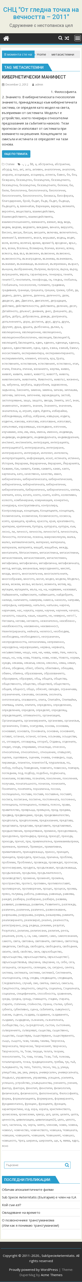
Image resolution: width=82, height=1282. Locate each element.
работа (29, 894)
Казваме (7, 468)
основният (67, 731)
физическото (28, 1093)
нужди (6, 663)
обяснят (41, 689)
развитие (37, 904)
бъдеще (64, 201)
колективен (68, 495)
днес (48, 311)
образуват (26, 678)
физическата (10, 1093)
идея (36, 411)
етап (75, 364)
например (24, 605)
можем (15, 584)
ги (50, 280)
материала (58, 542)
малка (71, 537)
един (39, 343)
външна (7, 269)
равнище (55, 894)
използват (63, 421)
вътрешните (10, 274)
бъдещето (8, 206)
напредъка (9, 605)
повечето (46, 768)
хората (43, 1109)
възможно (63, 253)
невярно (59, 615)
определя (27, 710)
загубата (26, 385)
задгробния (41, 385)
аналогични (52, 169)
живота (63, 374)
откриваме (29, 747)
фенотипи (45, 1088)
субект (68, 1004)
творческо (59, 1046)
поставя (38, 794)
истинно (73, 458)
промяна (57, 878)
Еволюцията (26, 343)
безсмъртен (24, 180)
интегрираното (12, 453)
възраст (73, 264)
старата (64, 999)
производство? (11, 878)
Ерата (60, 358)
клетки (75, 489)
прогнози (70, 862)
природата (24, 857)
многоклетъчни (32, 573)
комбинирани (23, 500)
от (3, 741)
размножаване (55, 909)
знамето (25, 406)
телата (48, 1051)
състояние (63, 1025)
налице (7, 600)
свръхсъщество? (57, 957)
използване (48, 421)
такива (44, 1041)
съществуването (63, 1035)
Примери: (36, 846)
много (16, 573)
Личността (9, 537)
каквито (46, 468)
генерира (55, 274)
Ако (15, 169)
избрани (39, 416)
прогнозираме (11, 867)
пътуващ (17, 894)
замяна (47, 390)
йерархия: (54, 463)
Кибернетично (35, 489)
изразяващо (27, 426)
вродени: (61, 243)
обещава (67, 668)
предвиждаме (24, 815)
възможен (32, 253)
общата (47, 678)
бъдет (53, 201)
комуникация (43, 500)
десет (72, 306)
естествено (64, 364)
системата (20, 972)
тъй (72, 1062)
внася (37, 238)
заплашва (70, 390)
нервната (58, 647)
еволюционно (51, 332)
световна (27, 941)
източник (60, 426)
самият (43, 936)
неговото (32, 621)
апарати (7, 175)
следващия (65, 978)
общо (30, 689)
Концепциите (49, 510)
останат (31, 736)
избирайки (59, 411)
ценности (8, 1119)
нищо (6, 657)
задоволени (59, 385)
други (65, 322)
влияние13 (9, 238)
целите (64, 1114)
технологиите (11, 1056)
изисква (19, 421)
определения (11, 710)
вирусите (67, 227)
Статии (9, 164)
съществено (60, 1030)
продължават (45, 867)
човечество (21, 1130)
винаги (54, 227)
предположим (28, 820)
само (52, 936)
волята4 (25, 243)
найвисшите (46, 594)
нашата (21, 615)
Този (47, 1056)
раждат (6, 899)
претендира (28, 836)
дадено (7, 295)
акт (21, 169)
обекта (39, 668)
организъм (71, 720)
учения (72, 1083)
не (50, 615)
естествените (10, 364)
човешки (8, 1135)
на (45, 589)
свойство (26, 951)
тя (21, 1067)
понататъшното (26, 783)
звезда (48, 400)
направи (73, 600)
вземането (38, 222)
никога (71, 652)
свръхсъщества (12, 957)
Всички (49, 248)
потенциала (9, 804)
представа (66, 820)
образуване (9, 678)
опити (19, 705)
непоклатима (36, 642)
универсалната (68, 1072)
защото (37, 400)
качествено (31, 474)
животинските (11, 379)
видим (6, 227)
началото (8, 615)
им (26, 432)
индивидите (25, 437)
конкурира (9, 505)
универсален (47, 1072)
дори (26, 322)
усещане (53, 1077)
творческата (10, 1046)
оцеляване (20, 757)
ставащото (39, 999)
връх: (72, 243)
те (21, 1051)
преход (42, 836)
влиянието (25, 238)
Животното (45, 379)
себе (64, 962)
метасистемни (69, 552)
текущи (37, 1051)
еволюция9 (9, 343)
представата (10, 825)
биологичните (11, 196)
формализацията (24, 1098)
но (13, 657)
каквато (25, 468)
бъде (44, 201)
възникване (64, 259)
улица (64, 1067)
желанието (41, 369)
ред (25, 925)
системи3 (48, 972)
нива (47, 652)
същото (16, 1041)
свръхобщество (51, 951)
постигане (20, 799)
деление (62, 306)
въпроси (53, 269)
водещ (61, 238)
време (36, 243)
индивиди (8, 437)
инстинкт (8, 442)
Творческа (57, 1041)
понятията (24, 789)
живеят (6, 374)
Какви (36, 468)
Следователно (11, 983)
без (74, 175)
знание (37, 406)
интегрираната (35, 447)
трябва (58, 1062)
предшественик (12, 831)
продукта (29, 867)
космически (29, 516)
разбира (18, 899)
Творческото (10, 1051)
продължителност (49, 873)
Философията (68, 1093)
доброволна (30, 316)
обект (29, 668)
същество (8, 1035)
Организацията (12, 720)
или (20, 432)
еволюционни (31, 332)
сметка (44, 983)
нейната (32, 631)
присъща (39, 857)
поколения (70, 778)
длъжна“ (24, 311)
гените (67, 274)
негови (20, 621)
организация (51, 715)
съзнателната (54, 1020)
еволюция (45, 337)
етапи (5, 369)
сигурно (57, 967)
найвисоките (28, 594)
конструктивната (29, 505)
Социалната (71, 988)
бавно (61, 175)
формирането (63, 1098)
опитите (30, 705)
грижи (60, 290)
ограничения (11, 694)
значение (65, 406)
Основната (38, 731)
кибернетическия (60, 479)
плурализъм (57, 762)
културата (50, 526)
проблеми (9, 862)
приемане (8, 846)
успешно (8, 1083)
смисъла (67, 983)
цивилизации (25, 1119)
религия (53, 930)
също (5, 1041)
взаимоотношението (16, 222)
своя (37, 951)
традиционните (42, 1062)
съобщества (10, 1025)
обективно (52, 668)
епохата (43, 358)
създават (7, 1020)
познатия (38, 778)
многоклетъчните (55, 573)
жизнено (72, 379)
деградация (58, 301)
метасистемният (34, 558)
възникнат (41, 264)
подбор (29, 773)
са (28, 936)
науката (28, 610)
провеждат (56, 862)
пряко (6, 894)
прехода (66, 836)
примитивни (53, 846)
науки (39, 610)
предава (64, 810)
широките (45, 1140)
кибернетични (55, 484)
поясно (55, 804)
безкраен (8, 180)
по (68, 762)
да (76, 290)
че (24, 1125)
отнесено (58, 747)
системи (34, 972)
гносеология (27, 285)
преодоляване (67, 831)
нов (19, 657)
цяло (61, 1119)
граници (23, 290)
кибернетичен (11, 479)
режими (45, 925)
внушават (49, 238)
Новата (35, 657)
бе (68, 175)
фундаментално (12, 1104)
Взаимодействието (14, 217)
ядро (75, 1140)
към (72, 526)
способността (46, 993)
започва (7, 395)
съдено (18, 1014)
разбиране (33, 899)
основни (52, 731)
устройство (22, 1083)
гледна (57, 280)
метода (16, 568)
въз (22, 253)
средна (16, 999)
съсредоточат (35, 1025)
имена (41, 432)
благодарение (11, 201)
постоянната (50, 799)
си (49, 967)
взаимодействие (43, 211)
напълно (39, 605)
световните (42, 941)
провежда (40, 862)
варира (56, 206)
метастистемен (56, 558)
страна (47, 1004)
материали (9, 547)
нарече (64, 605)
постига (7, 799)
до (70, 311)
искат (49, 458)
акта (28, 169)
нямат (71, 663)
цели (55, 1114)
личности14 (51, 531)
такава (34, 1041)
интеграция (41, 442)
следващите (48, 978)
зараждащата (50, 395)
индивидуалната (45, 437)
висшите (39, 232)
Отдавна (54, 741)
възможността (11, 259)
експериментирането (59, 353)
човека (72, 1125)
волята (14, 243)
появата (43, 804)
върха (64, 269)
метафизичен (28, 563)
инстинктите (24, 442)
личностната (69, 531)
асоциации (21, 175)
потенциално (28, 804)
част (4, 1125)
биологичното (32, 196)
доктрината (58, 316)
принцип (62, 852)
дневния (37, 311)
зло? (68, 400)
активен (37, 169)
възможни (47, 253)
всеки (11, 248)
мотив (62, 584)
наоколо (60, 600)
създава (29, 1014)
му (69, 584)
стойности (34, 1004)
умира (33, 1072)
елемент (30, 358)
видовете (29, 227)
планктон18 (39, 762)
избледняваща (11, 416)
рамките (67, 915)
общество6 (44, 684)
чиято (41, 1125)
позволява (24, 778)
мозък (26, 584)
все (4, 248)
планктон (24, 762)
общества (60, 678)
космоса (64, 516)
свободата (37, 946)
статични (20, 1004)
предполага (9, 820)
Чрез (21, 1140)
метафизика (10, 563)
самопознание (67, 936)
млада (6, 573)
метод (6, 568)
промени (29, 878)
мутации (7, 589)
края (52, 521)
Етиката (16, 369)
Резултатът (9, 930)
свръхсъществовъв (14, 962)
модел (49, 579)
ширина (31, 1140)
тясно (46, 1067)
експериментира (33, 353)
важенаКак (27, 206)
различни (22, 909)
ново (54, 657)
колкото (7, 500)
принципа (8, 857)
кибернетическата (35, 479)
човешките (22, 1135)
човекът (7, 1130)
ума (25, 1072)
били (5, 190)
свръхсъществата (34, 957)
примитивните (11, 852)
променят (43, 878)
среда (6, 999)
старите (7, 1004)
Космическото (48, 516)
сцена (34, 1009)
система (7, 972)
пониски (43, 783)
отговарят (13, 741)
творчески (26, 1046)
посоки (55, 789)
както (65, 468)
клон (18, 495)
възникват (8, 264)
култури (63, 526)
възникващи (25, 264)
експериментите (12, 358)
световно (57, 941)
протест (27, 883)
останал (18, 736)
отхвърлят (63, 752)
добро (16, 316)
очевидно (58, 757)
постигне (35, 799)
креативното (65, 521)
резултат (58, 925)
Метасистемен (28, 552)
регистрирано (11, 925)
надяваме (55, 589)
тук (67, 1062)
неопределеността (14, 642)
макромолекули (54, 537)
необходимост (30, 636)
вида (67, 222)
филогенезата (48, 1093)
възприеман (58, 264)
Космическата (11, 516)
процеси (59, 888)
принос (50, 852)
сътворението (11, 1030)
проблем (66, 857)
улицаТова (9, 1072)
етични (27, 369)
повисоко (60, 768)
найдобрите (64, 594)
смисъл (55, 983)
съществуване (42, 1035)
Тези (28, 1051)
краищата (17, 521)
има (32, 432)
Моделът (73, 579)
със (21, 1025)
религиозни (38, 930)
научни (49, 610)
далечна (39, 295)
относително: (29, 752)
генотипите (23, 280)
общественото (11, 684)
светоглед (71, 941)
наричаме (8, 610)
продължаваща (66, 867)
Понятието (9, 789)
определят (43, 710)
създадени (22, 1020)
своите (6, 951)
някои (40, 663)
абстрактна (45, 164)
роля (19, 936)
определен (44, 705)
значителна (9, 411)
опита (42, 699)
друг (48, 322)
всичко (60, 248)
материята (25, 547)
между (63, 547)
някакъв (29, 663)
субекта (7, 1009)
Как (16, 468)
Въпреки (40, 269)
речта (64, 930)
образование (33, 673)
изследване (44, 426)
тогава (38, 1056)
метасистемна (49, 552)
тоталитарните (11, 1062)
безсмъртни (27, 185)
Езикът (74, 348)
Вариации (42, 206)
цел (48, 1114)
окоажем (41, 694)
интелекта (60, 453)
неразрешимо (28, 647)
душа (17, 327)
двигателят (42, 301)
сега (71, 962)
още (69, 757)
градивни (58, 285)
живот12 (39, 374)
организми (55, 720)
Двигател (27, 301)
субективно (21, 1009)
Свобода (22, 946)
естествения (28, 364)
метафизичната (68, 563)
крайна (30, 521)
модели (61, 579)
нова (26, 657)
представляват (61, 825)
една (36, 348)
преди (38, 815)
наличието (20, 600)
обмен (6, 673)
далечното (53, 295)
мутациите (21, 589)
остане (41, 736)
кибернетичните (13, 489)
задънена (8, 390)
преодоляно (10, 836)
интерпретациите (13, 458)
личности (35, 531)
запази (58, 390)
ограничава (68, 689)
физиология (62, 1088)
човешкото (9, 1140)
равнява (68, 894)
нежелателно (49, 621)
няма (62, 663)
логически (24, 537)
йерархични (38, 463)
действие (8, 306)
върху (73, 269)
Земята (58, 400)
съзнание (37, 1020)
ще (56, 1140)
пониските (58, 783)
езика (53, 348)
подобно (42, 773)
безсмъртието (60, 180)
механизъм (30, 568)
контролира (49, 505)
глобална (70, 280)
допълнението (11, 322)
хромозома (9, 1114)
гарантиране (38, 274)
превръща (28, 810)
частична (15, 1125)
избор (27, 416)
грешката (37, 290)
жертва (54, 369)
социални (8, 993)
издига (64, 416)
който (55, 495)
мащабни (51, 547)
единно (7, 348)
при (28, 841)
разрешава (9, 915)
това (29, 1056)
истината (60, 458)
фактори (18, 1088)
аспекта (50, 175)
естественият (46, 364)
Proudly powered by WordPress (33, 1269)
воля (5, 243)
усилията (67, 1077)
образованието (54, 673)
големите (44, 285)
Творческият (43, 1046)
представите (43, 825)
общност (19, 689)
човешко (68, 1135)
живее (65, 369)
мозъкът (37, 584)
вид (60, 222)
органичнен (10, 726)
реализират (32, 920)
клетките (7, 495)
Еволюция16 (61, 337)
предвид (7, 815)
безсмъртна (10, 185)
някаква (17, 663)
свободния (70, 946)
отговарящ (28, 741)
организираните (35, 720)
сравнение (64, 993)
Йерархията (71, 463)
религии (23, 930)
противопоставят (59, 883)
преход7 (54, 836)
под (20, 773)
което (37, 495)
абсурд (6, 169)
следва (34, 978)
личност (22, 531)
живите (17, 374)
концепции (31, 510)
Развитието (52, 904)
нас (19, 610)
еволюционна (11, 332)
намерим (35, 600)
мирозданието (49, 568)
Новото (63, 657)
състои (49, 1025)
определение (62, 705)
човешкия (37, 1135)
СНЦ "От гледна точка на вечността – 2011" (41, 13)
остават (7, 736)
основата (23, 731)
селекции (39, 967)
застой (65, 395)
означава (27, 694)
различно (37, 909)
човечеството (39, 1130)
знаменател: (10, 406)
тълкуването (10, 1067)
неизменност (49, 626)
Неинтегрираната (13, 631)
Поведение (31, 768)
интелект (46, 453)
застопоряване (12, 400)
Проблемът (24, 862)
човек (62, 1125)
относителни (10, 752)
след (25, 978)
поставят (65, 794)
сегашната (9, 967)
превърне (43, 810)
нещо (26, 652)
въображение (23, 269)
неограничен (50, 636)
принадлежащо (33, 852)
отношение (48, 752)
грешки (49, 290)
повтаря (73, 768)
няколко (51, 663)
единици (61, 343)
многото (29, 579)
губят (69, 290)
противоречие (31, 888)
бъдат (35, 201)
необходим (61, 631)
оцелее (6, 757)
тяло (27, 1067)
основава (62, 726)
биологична (18, 190)
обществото (61, 684)
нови (45, 657)
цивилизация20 (45, 1119)
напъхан (52, 605)
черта (31, 1125)
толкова (64, 1056)
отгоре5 (42, 741)
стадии (52, 999)
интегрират (31, 453)
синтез (69, 967)
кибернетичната (33, 484)
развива (61, 899)
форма (6, 1098)
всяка (69, 248)
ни (40, 652)
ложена (38, 537)
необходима (10, 636)
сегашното (24, 967)
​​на (40, 589)
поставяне (51, 794)
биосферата (65, 196)
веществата (23, 211)
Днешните (60, 311)
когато (27, 495)
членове (51, 1125)
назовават (69, 589)
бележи (63, 185)
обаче (6, 668)
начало (74, 610)
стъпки (57, 1004)
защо (26, 400)
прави (66, 804)
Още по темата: (16, 154)
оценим (34, 757)
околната (55, 694)
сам (34, 936)
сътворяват (29, 1030)
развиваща (22, 904)
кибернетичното (58, 489)
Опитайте (54, 699)
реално (46, 920)
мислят (65, 568)
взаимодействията (40, 217)
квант (57, 474)
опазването (29, 699)
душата (27, 327)
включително (68, 232)
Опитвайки (69, 699)
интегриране (55, 447)
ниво (55, 652)
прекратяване (33, 831)
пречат (19, 841)
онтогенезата (11, 699)
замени (35, 390)
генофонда (39, 280)
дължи (55, 327)
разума (39, 915)
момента (50, 584)
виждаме (42, 227)
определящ (58, 710)
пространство (11, 883)
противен (39, 883)
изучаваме (9, 432)
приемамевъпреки (66, 841)
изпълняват (9, 426)
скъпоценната (11, 978)
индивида (65, 432)
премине (50, 831)
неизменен (31, 626)
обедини (18, 668)
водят (70, 238)
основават (8, 731)
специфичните (26, 993)
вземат (51, 222)
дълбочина (41, 327)
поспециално (10, 794)
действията (47, 306)
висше (17, 232)
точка (26, 1062)
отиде (16, 747)
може (5, 584)
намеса (48, 600)
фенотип (31, 1088)
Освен (24, 726)
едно (45, 348)
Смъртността (10, 988)
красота (42, 521)
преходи (7, 841)
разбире (48, 899)
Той (54, 1056)
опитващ (7, 705)
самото (6, 941)
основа (49, 726)
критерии (8, 526)
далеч (17, 295)
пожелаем (8, 778)
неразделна (10, 647)
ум (19, 1072)
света (16, 941)
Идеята (45, 411)
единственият (23, 348)
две (17, 301)
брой (26, 201)
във (16, 253)
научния (61, 610)
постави (26, 794)
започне (19, 395)
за (3, 385)
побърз (17, 768)
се (57, 962)
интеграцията (59, 442)
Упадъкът (8, 1077)
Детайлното (10, 311)
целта (74, 1114)
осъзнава (54, 736)
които (46, 495)
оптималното (32, 715)
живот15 (51, 374)
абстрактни (62, 164)
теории (58, 1051)
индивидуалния (68, 437)
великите (68, 206)
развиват (8, 904)
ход (26, 1109)
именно (52, 432)
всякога (7, 253)
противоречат (11, 888)
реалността (60, 920)
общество (29, 684)
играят (27, 411)
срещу (27, 999)
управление (23, 1077)
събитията (46, 1009)
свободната (53, 946)
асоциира (37, 175)
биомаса (49, 196)
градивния (9, 290)
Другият (7, 327)
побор (6, 768)
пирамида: (9, 762)
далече (27, 295)
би (71, 185)
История (7, 463)
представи (26, 825)
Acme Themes (52, 1275)
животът (59, 379)
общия (6, 689)
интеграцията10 (12, 447)
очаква (45, 757)
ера (52, 358)
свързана (34, 962)
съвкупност (62, 1009)
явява (66, 1140)
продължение (11, 873)
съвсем (6, 1014)
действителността (27, 306)
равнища (41, 894)
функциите (45, 1104)
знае (76, 400)
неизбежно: (67, 621)
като (20, 474)
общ (37, 678)
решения (8, 936)
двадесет (7, 301)
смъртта (42, 988)
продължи (29, 873)
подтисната (57, 773)
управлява (39, 1077)
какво (56, 468)
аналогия (68, 169)
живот (28, 374)
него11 (71, 615)
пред (54, 810)
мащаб (38, 547)
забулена (13, 385)
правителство (10, 810)
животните (29, 379)
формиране (45, 1098)
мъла (33, 589)
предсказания (48, 820)
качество (46, 474)
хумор (40, 1114)
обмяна (17, 673)
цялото (70, 1119)
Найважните (10, 594)
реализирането (12, 920)
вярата (24, 274)
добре (6, 316)
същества (44, 1030)
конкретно (61, 500)
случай (26, 983)
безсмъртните (46, 185)
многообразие (12, 579)
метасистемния (12, 558)
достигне (37, 322)
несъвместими (11, 652)
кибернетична (11, 484)
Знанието (50, 406)
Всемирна (36, 248)
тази (25, 1041)
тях (54, 1067)
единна (74, 343)
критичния (23, 526)
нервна (45, 647)
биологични (57, 190)
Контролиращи (12, 510)
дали (65, 295)
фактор (6, 1088)
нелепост (46, 631)
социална (55, 988)
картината (8, 474)
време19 (47, 243)
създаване (43, 1014)
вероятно (8, 211)
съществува (23, 1035)
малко (6, 542)
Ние (62, 652)
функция (59, 1104)
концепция (66, 510)
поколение (53, 778)
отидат (6, 747)
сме (35, 983)
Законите (22, 390)
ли (13, 531)
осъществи (69, 736)
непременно (55, 642)
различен (8, 909)
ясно (5, 1146)
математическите (23, 542)
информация (35, 458)
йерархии (21, 463)
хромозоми (26, 1114)
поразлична (41, 789)
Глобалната (9, 285)
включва (52, 232)
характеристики (12, 1109)
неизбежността (12, 626)
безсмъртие (41, 180)
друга (56, 322)
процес (47, 888)
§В (31, 164)
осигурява (36, 726)
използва (32, 421)
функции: (31, 1104)
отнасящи (44, 747)
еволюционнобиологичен (19, 337)
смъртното (28, 988)
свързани (48, 962)
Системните (63, 972)
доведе (45, 316)
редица (34, 925)
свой (15, 951)
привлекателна (42, 841)
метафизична (48, 563)
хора (34, 1109)
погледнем (9, 773)
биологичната (37, 190)
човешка (55, 1130)
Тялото (36, 1067)
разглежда (68, 904)
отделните (69, 741)
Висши (27, 232)
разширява (53, 915)
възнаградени (31, 259)
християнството (60, 1109)
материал (42, 542)
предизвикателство (56, 815)
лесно (6, 531)
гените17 (8, 280)
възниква (49, 259)
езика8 (63, 348)
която (5, 521)
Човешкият (53, 1135)
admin (37, 84)
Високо (7, 232)
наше (31, 615)
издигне (7, 421)
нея (34, 652)
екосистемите (11, 353)
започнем (33, 395)
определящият (11, 715)
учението (59, 1083)
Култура (37, 526)
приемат (22, 846)
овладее (53, 689)
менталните (9, 552)
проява (71, 888)
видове (16, 227)
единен (49, 343)
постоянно (68, 799)
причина (52, 857)
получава (8, 783)
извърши (53, 416)
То (23, 1056)
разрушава (25, 915)
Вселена (22, 248)
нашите (42, 615)
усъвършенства (41, 1083)
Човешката (70, 1130)
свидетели (8, 946)
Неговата (8, 621)
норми (74, 657)
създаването (60, 1014)
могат (40, 579)
